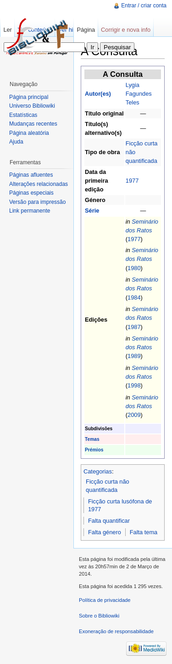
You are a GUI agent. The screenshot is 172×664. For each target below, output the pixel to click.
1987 (134, 326)
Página (86, 29)
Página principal (28, 97)
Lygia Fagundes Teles (139, 93)
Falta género (104, 532)
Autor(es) (98, 93)
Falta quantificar (109, 520)
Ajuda (16, 142)
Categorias (97, 471)
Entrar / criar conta (143, 5)
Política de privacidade (105, 600)
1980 (134, 268)
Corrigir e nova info (125, 29)
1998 (134, 385)
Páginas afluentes (31, 175)
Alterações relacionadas (38, 184)
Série (92, 210)
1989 (134, 355)
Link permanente (29, 211)
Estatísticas (23, 115)
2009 (134, 414)
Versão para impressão (37, 202)
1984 (134, 297)
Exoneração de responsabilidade (116, 631)
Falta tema (143, 532)
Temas (92, 439)
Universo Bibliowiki (32, 106)
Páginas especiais (31, 193)
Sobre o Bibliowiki (99, 615)
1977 (132, 180)
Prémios (94, 449)
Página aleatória (29, 133)
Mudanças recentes (33, 124)
